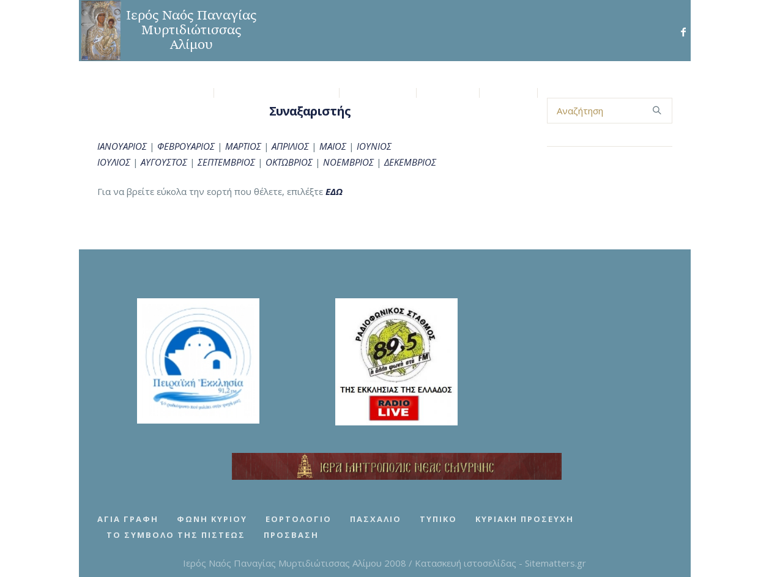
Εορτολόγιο (299, 518)
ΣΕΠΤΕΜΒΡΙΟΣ (225, 162)
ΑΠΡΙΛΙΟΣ (290, 146)
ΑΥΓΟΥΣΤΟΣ (164, 162)
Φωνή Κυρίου (212, 518)
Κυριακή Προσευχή (524, 518)
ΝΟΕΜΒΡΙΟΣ (348, 162)
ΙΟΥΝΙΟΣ (374, 146)
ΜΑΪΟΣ (332, 146)
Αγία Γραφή (127, 518)
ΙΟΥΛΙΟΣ (113, 162)
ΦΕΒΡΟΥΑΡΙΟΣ (186, 146)
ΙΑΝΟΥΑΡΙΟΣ (122, 146)
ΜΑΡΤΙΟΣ (243, 146)
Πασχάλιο (375, 518)
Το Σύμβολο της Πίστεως (175, 534)
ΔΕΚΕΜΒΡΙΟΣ (410, 162)
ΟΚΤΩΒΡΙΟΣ (289, 162)
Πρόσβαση (291, 534)
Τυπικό (438, 518)
